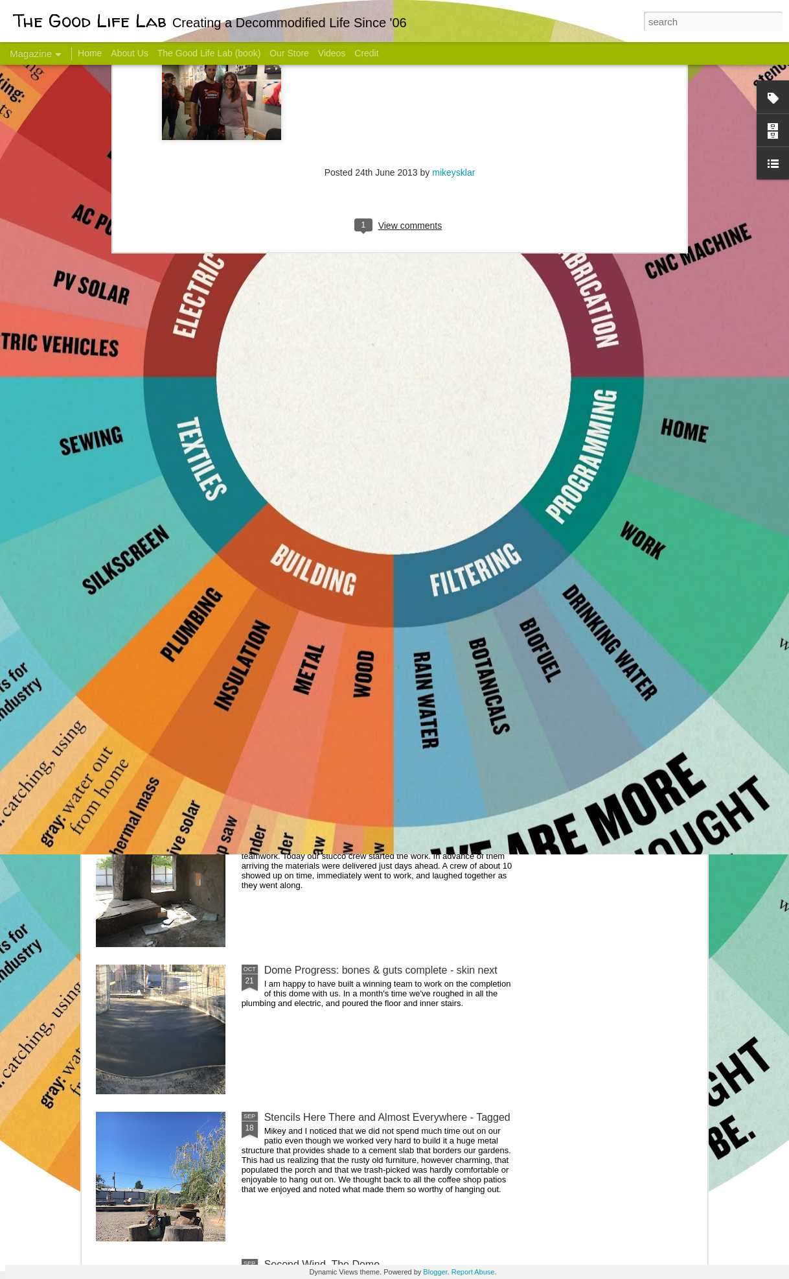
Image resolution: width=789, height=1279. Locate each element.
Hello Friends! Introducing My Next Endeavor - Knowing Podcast (165, 527)
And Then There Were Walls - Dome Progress (369, 822)
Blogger (435, 1272)
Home (90, 53)
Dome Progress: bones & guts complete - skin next (380, 970)
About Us (129, 53)
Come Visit (603, 509)
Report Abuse (473, 1272)
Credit (366, 53)
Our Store (289, 53)
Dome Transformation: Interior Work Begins (363, 619)
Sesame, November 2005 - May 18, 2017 (472, 515)
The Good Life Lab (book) (209, 53)
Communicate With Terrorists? (316, 515)
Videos (332, 53)
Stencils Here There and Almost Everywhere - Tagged (387, 1117)
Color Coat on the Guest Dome (190, 766)
